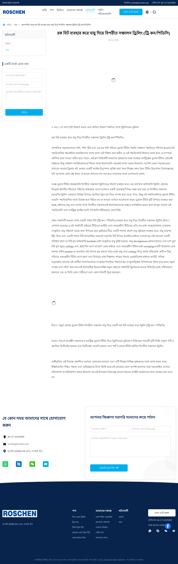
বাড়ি (44, 10)
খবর (16, 25)
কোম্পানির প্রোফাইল (104, 517)
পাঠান (24, 112)
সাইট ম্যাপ (100, 532)
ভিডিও (60, 10)
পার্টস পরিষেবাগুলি (104, 12)
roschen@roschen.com (18, 444)
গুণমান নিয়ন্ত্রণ (101, 527)
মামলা (7, 43)
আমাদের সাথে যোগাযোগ (101, 538)
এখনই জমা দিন (109, 467)
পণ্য (52, 10)
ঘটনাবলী (90, 10)
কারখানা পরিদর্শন (102, 522)
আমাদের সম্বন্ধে (75, 10)
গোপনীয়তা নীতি (41, 560)
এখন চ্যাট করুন (130, 12)
